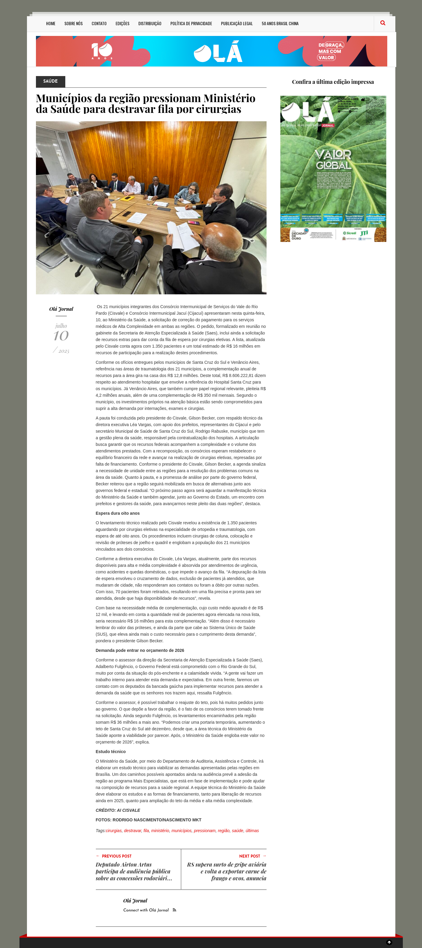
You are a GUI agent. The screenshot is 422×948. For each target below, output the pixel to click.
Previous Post (114, 856)
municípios (182, 830)
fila (146, 830)
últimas (252, 830)
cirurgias (114, 830)
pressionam (204, 830)
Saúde (50, 81)
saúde (237, 830)
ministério (160, 830)
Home (50, 23)
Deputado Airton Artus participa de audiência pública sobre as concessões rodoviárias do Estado (134, 875)
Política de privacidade (191, 23)
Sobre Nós (73, 23)
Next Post (253, 856)
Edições (122, 23)
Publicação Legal (237, 23)
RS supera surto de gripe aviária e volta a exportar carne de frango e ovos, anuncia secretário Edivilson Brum (227, 875)
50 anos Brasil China (280, 23)
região (224, 830)
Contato (99, 23)
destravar (132, 830)
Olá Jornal (61, 309)
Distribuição (149, 23)
